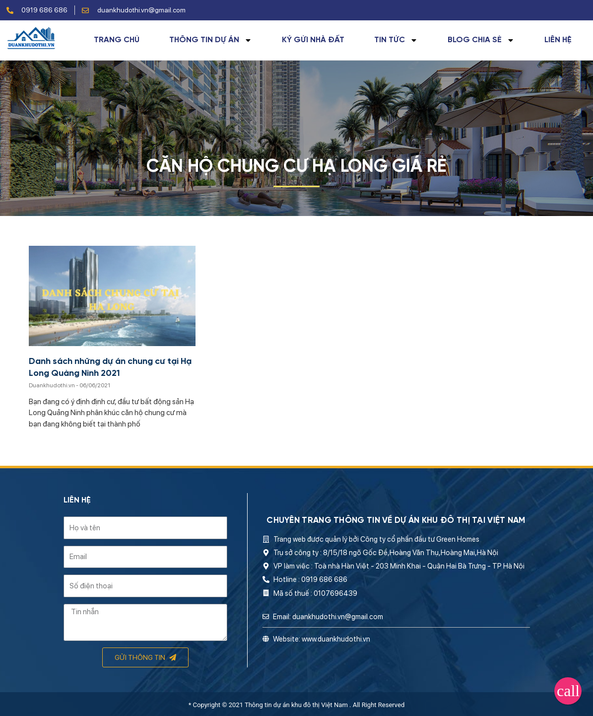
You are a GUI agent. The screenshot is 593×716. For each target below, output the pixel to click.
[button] (568, 691)
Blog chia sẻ (481, 40)
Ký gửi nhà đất (313, 40)
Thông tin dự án (210, 40)
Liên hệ (558, 40)
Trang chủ (116, 40)
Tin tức (396, 40)
